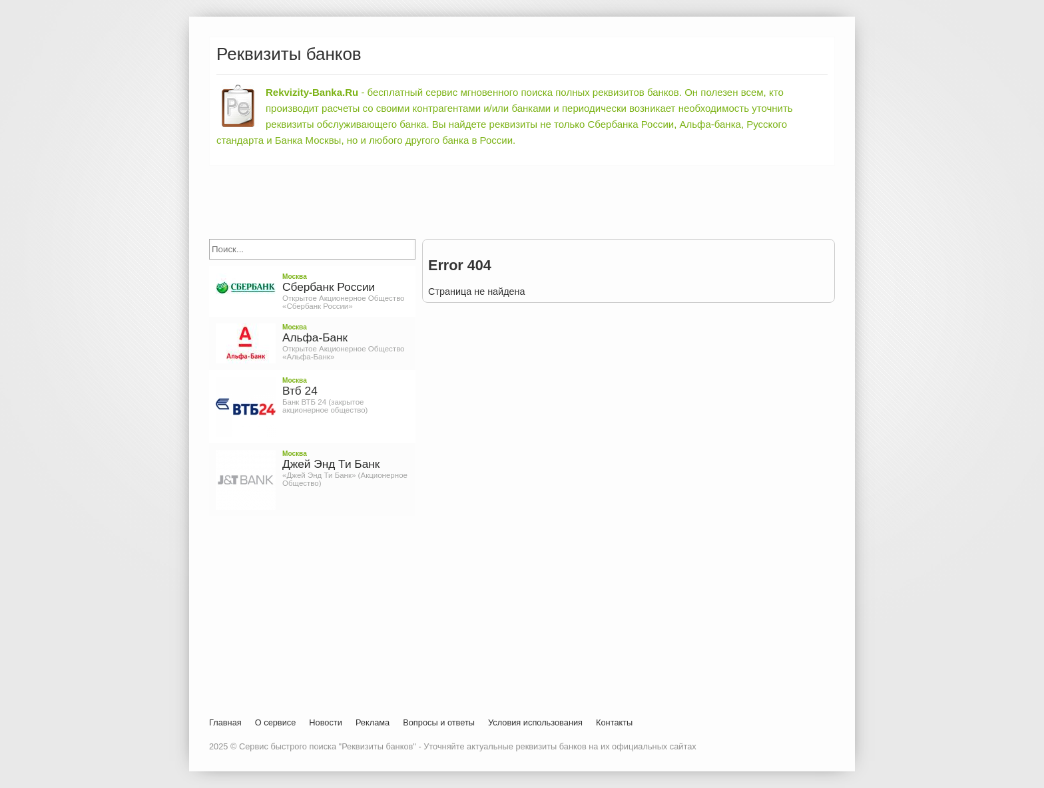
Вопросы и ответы (439, 722)
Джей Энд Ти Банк (331, 464)
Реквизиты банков (289, 54)
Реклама (373, 722)
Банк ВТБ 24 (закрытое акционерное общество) (325, 406)
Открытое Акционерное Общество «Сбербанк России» (343, 302)
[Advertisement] (522, 202)
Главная (225, 722)
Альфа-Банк (315, 337)
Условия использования (535, 722)
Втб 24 (300, 390)
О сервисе (275, 722)
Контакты (614, 722)
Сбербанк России (328, 287)
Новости (325, 722)
